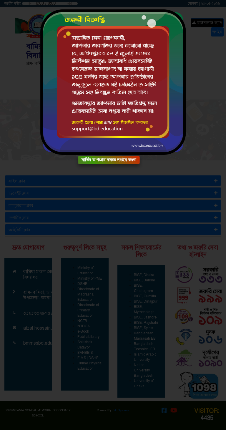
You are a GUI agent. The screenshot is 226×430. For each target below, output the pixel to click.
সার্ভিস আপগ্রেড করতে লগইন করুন (109, 159)
